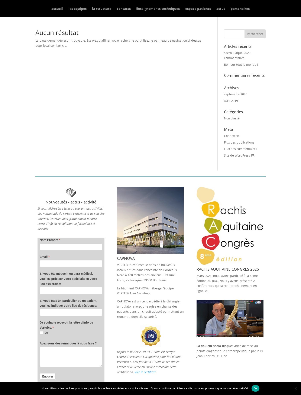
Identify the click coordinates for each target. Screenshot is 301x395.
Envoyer (47, 376)
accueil (57, 9)
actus (220, 9)
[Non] (296, 388)
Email (45, 256)
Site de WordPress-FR (239, 155)
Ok (255, 388)
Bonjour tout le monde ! (241, 64)
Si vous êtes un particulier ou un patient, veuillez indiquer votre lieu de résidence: (68, 303)
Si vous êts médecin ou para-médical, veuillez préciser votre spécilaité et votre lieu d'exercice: (68, 279)
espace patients (198, 9)
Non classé (232, 118)
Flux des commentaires (240, 149)
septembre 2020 (235, 94)
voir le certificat (145, 372)
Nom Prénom (50, 240)
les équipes (77, 9)
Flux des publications (239, 142)
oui (44, 333)
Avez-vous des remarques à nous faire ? (68, 343)
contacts (124, 9)
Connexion (231, 136)
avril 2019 (231, 101)
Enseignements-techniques (158, 9)
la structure (101, 9)
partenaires (240, 9)
